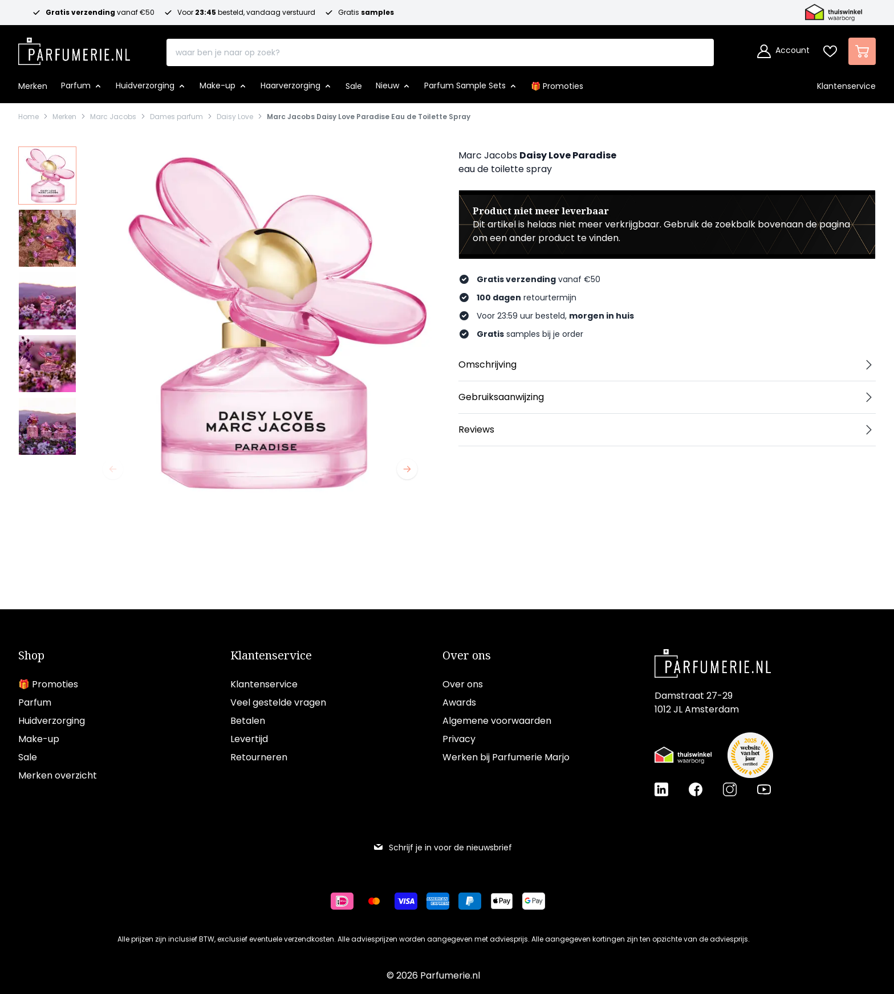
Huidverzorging (51, 720)
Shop (31, 655)
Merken (64, 116)
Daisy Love (235, 116)
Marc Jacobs (113, 116)
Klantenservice (271, 655)
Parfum (34, 702)
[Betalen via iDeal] (347, 901)
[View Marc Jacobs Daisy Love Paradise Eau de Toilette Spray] (47, 175)
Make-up (38, 739)
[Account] (783, 51)
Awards (459, 702)
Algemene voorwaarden (496, 720)
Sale (27, 757)
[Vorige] (113, 469)
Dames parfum (176, 116)
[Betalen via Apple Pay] (506, 901)
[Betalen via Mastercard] (379, 901)
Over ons (466, 655)
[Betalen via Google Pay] (538, 901)
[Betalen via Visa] (410, 901)
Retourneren (258, 757)
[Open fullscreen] (260, 322)
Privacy (459, 739)
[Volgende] (407, 469)
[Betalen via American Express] (442, 901)
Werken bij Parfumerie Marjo (506, 757)
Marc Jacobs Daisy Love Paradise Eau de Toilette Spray (368, 116)
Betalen (247, 720)
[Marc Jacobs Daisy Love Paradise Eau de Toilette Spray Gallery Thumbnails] (47, 300)
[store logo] (74, 48)
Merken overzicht (57, 775)
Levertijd (249, 739)
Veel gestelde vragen (278, 702)
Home (28, 116)
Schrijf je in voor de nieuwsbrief (442, 847)
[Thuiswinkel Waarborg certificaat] (683, 755)
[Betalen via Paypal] (474, 901)
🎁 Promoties (48, 684)
